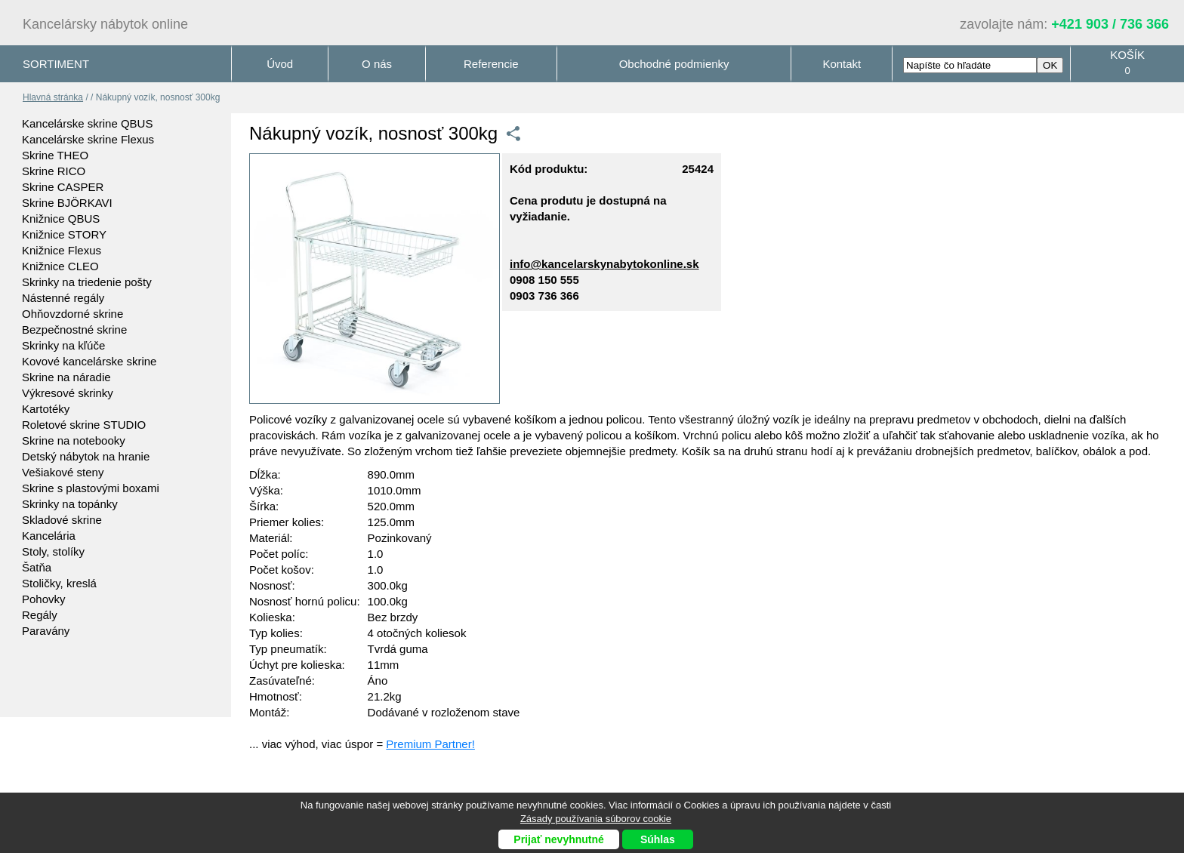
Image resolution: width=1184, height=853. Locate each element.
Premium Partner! (430, 744)
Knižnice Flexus (61, 250)
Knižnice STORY (64, 234)
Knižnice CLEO (60, 266)
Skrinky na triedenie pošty (87, 282)
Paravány (45, 630)
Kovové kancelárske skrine (89, 361)
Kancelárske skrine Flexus (88, 139)
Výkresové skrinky (67, 392)
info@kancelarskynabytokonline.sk (604, 263)
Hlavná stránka (53, 97)
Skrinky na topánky (70, 503)
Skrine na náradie (66, 377)
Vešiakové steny (62, 472)
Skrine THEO (55, 155)
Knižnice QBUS (61, 218)
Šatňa (36, 567)
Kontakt (841, 63)
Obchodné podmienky (674, 63)
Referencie (491, 63)
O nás (377, 63)
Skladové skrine (62, 519)
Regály (39, 614)
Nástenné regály (63, 297)
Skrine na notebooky (73, 440)
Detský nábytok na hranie (86, 456)
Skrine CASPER (62, 186)
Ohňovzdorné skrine (72, 313)
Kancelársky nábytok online (105, 24)
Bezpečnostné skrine (74, 329)
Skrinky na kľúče (63, 345)
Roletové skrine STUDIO (84, 424)
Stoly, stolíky (53, 551)
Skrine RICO (53, 171)
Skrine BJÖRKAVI (67, 202)
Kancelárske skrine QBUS (87, 123)
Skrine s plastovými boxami (90, 488)
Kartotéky (45, 408)
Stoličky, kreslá (59, 583)
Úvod (280, 63)
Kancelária (49, 535)
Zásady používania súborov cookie (595, 818)
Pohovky (44, 599)
